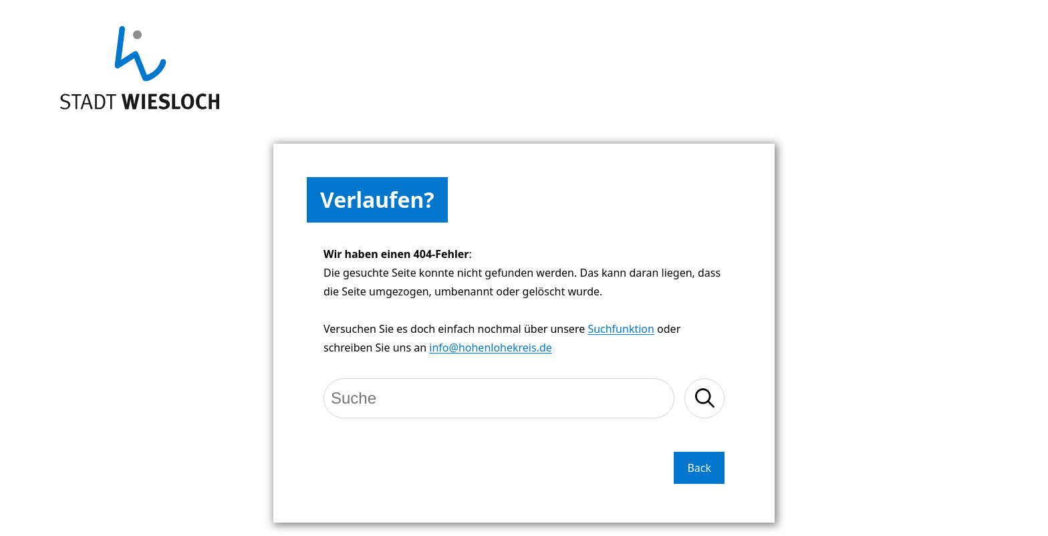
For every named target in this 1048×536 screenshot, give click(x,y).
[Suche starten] (704, 398)
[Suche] (498, 398)
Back (699, 467)
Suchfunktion (620, 328)
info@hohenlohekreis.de (490, 347)
